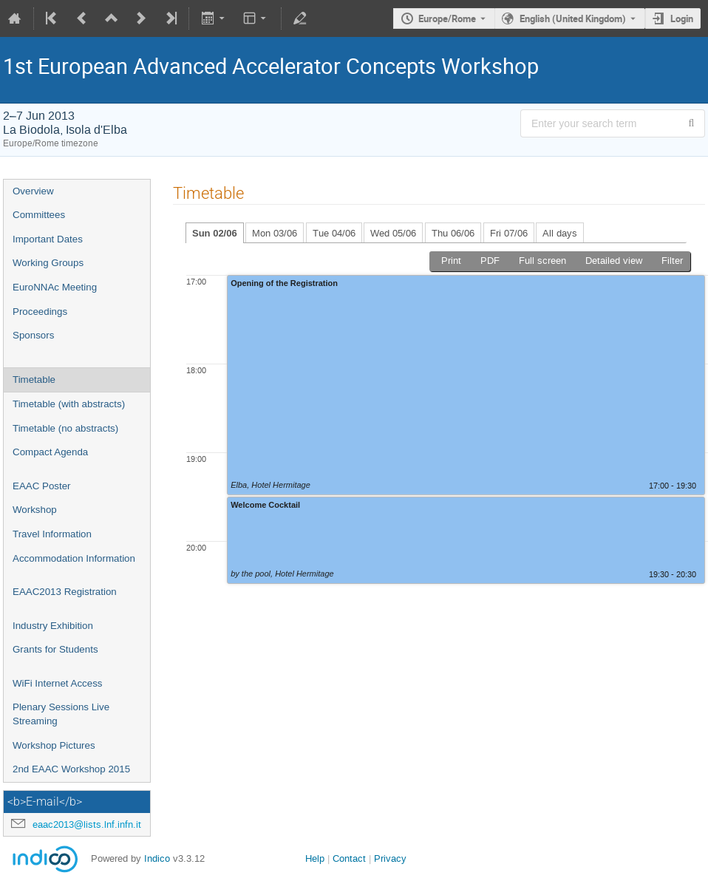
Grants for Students (55, 649)
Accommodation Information (74, 558)
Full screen (542, 260)
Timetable (34, 379)
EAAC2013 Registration (65, 591)
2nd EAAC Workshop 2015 (71, 769)
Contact (349, 858)
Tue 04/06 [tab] (334, 233)
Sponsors (33, 335)
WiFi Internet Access (57, 683)
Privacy (390, 858)
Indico (157, 858)
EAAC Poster (42, 485)
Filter (672, 260)
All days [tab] (559, 233)
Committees (39, 214)
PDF (490, 260)
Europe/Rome (447, 18)
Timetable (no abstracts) (65, 428)
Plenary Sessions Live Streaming (61, 714)
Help (314, 858)
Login (681, 18)
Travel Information (52, 534)
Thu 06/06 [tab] (453, 233)
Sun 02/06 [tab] (214, 233)
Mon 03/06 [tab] (274, 233)
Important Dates (48, 239)
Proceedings (40, 311)
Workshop (35, 509)
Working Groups (48, 262)
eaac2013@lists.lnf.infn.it (87, 824)
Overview (33, 191)
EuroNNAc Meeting (55, 287)
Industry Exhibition (53, 625)
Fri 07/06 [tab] (509, 233)
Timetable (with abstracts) (69, 403)
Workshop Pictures (54, 745)
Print (451, 260)
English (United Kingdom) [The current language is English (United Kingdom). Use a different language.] (573, 18)
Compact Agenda (50, 451)
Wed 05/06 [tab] (393, 233)
